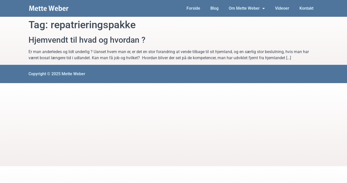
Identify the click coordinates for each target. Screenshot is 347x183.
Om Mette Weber (247, 8)
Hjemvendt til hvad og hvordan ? (87, 40)
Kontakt (306, 8)
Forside (193, 8)
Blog (214, 8)
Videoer (282, 8)
